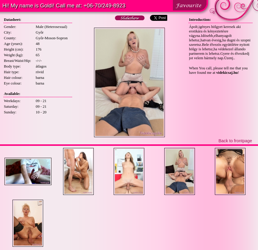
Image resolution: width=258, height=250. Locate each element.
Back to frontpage (235, 140)
